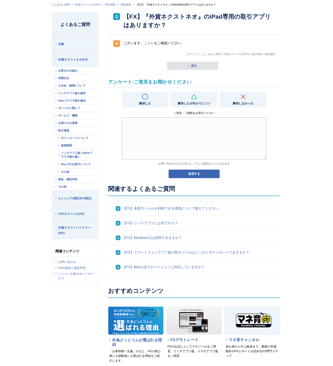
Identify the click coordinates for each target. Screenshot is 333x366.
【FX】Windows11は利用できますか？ (152, 238)
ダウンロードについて (75, 138)
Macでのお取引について (76, 164)
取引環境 (110, 4)
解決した (145, 103)
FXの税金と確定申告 (72, 268)
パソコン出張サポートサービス (76, 276)
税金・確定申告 (68, 179)
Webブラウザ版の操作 (72, 100)
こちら (149, 43)
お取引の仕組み (68, 70)
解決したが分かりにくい (194, 103)
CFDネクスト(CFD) (71, 214)
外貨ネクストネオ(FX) (87, 4)
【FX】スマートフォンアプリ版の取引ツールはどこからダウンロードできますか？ (186, 252)
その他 (65, 171)
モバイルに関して (69, 108)
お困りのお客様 (68, 123)
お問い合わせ (67, 262)
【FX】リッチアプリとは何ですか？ (150, 223)
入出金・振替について (72, 85)
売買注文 (63, 78)
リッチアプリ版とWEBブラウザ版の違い (76, 154)
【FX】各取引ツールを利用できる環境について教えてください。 (172, 208)
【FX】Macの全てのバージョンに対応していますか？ (164, 267)
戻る (194, 65)
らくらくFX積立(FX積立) (75, 198)
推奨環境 (126, 4)
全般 (61, 44)
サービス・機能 (68, 115)
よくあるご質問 (61, 4)
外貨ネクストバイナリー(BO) (74, 230)
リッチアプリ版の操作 (72, 93)
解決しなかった (243, 103)
